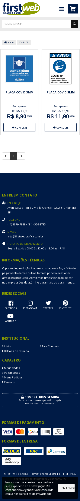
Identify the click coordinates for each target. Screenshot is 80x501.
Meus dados (11, 368)
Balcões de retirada (15, 351)
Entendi (68, 488)
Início (9, 42)
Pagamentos (11, 373)
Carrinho (8, 382)
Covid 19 (24, 42)
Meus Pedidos (12, 377)
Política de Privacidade (37, 494)
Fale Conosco (49, 346)
